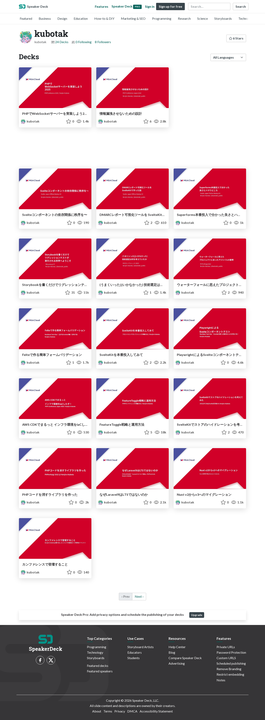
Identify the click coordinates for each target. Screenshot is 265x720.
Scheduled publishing (231, 663)
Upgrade (196, 615)
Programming (161, 18)
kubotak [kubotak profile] (30, 121)
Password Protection (231, 652)
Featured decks (97, 665)
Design (62, 18)
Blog (172, 652)
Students (133, 658)
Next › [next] (139, 596)
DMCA (132, 711)
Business (45, 18)
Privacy (119, 711)
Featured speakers (100, 671)
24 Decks (61, 42)
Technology (246, 18)
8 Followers (103, 42)
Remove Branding (229, 669)
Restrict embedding (230, 674)
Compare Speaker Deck (185, 658)
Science (202, 18)
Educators (134, 652)
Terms (107, 711)
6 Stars (236, 38)
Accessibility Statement (156, 711)
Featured (26, 18)
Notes (221, 680)
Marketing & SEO (133, 18)
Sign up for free (170, 6)
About (96, 711)
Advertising (177, 663)
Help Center (177, 647)
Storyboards (223, 18)
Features (101, 6)
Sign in (149, 6)
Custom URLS (226, 658)
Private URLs (226, 647)
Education (81, 18)
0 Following (84, 42)
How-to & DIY (104, 18)
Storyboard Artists (140, 647)
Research (184, 18)
